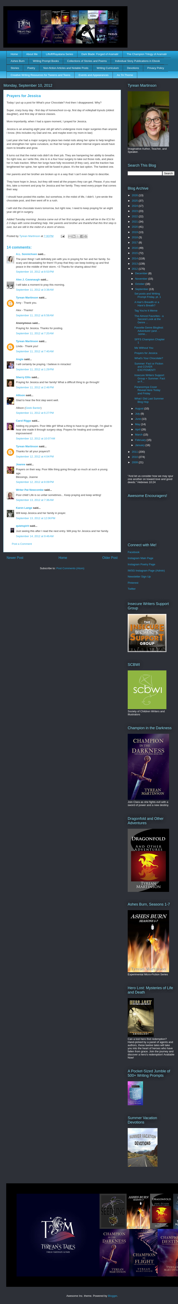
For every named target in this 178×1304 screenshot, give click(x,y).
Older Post (110, 557)
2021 (135, 221)
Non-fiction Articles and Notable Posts (66, 68)
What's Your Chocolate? (148, 358)
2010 (135, 456)
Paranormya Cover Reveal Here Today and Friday (147, 390)
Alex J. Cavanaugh (28, 279)
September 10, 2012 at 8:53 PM (35, 271)
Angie (19, 359)
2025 (135, 200)
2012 (135, 268)
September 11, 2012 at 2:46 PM (35, 387)
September (142, 289)
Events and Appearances (94, 75)
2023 (135, 211)
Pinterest (133, 582)
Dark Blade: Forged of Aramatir (99, 54)
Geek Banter (33, 407)
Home (14, 54)
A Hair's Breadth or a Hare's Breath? (146, 304)
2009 (135, 462)
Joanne (20, 464)
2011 (135, 451)
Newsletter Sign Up (139, 576)
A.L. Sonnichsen (26, 254)
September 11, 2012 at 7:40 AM (35, 351)
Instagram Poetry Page (141, 564)
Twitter (132, 588)
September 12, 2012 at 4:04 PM (35, 456)
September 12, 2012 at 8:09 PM (35, 482)
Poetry (31, 68)
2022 (135, 216)
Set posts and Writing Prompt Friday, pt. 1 (147, 295)
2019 (135, 232)
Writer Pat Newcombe (29, 489)
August (139, 408)
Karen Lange (24, 507)
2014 (135, 258)
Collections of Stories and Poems (87, 61)
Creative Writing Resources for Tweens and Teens (40, 75)
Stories (15, 68)
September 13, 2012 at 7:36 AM (35, 500)
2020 (135, 226)
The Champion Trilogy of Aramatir (147, 54)
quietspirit (22, 525)
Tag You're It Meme (145, 310)
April (138, 429)
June (138, 418)
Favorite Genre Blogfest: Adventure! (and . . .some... (149, 331)
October (140, 283)
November (141, 278)
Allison (20, 395)
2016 (135, 247)
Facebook (134, 552)
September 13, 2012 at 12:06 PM (35, 518)
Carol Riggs (23, 420)
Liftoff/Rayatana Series (59, 54)
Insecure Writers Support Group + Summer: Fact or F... (149, 378)
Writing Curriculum (108, 68)
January (140, 445)
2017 (135, 242)
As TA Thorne (125, 75)
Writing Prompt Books (46, 61)
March (139, 434)
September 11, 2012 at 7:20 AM (35, 333)
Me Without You (143, 347)
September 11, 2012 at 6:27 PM (35, 412)
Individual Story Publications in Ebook (137, 61)
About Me (32, 54)
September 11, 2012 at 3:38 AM (35, 289)
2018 (135, 237)
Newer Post (15, 557)
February (141, 439)
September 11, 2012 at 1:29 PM (35, 369)
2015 (135, 253)
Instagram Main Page (140, 558)
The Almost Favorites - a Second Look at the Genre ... (149, 319)
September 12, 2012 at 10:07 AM (35, 438)
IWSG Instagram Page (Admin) (146, 570)
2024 (135, 205)
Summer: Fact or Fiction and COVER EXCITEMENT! (148, 367)
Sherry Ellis (23, 377)
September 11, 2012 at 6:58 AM (35, 315)
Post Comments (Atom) (70, 568)
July (138, 413)
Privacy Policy (155, 68)
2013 (135, 263)
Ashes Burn (18, 61)
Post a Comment (22, 543)
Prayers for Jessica (145, 353)
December (141, 273)
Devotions (133, 68)
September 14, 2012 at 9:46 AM (35, 536)
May (138, 424)
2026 (135, 195)
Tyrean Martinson (27, 297)
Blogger (112, 1295)
